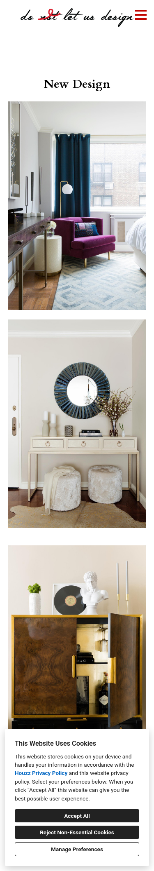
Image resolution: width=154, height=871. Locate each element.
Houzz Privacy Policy (41, 773)
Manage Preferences (77, 849)
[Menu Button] (141, 15)
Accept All (77, 815)
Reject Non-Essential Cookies (77, 832)
